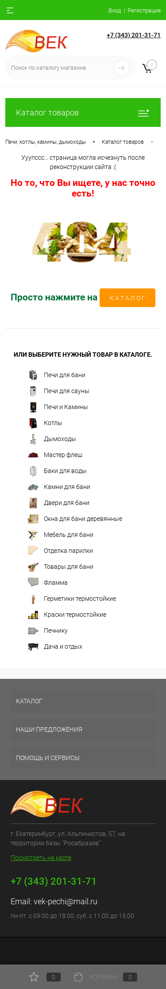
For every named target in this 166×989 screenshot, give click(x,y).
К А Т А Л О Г (127, 298)
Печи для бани (56, 375)
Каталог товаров (83, 112)
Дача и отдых (55, 647)
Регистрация (144, 10)
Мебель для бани (60, 535)
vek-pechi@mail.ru (65, 901)
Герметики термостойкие (72, 599)
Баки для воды (57, 471)
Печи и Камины (58, 407)
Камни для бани (59, 487)
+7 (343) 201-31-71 (134, 35)
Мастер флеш (55, 455)
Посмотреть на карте (41, 857)
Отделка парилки (60, 551)
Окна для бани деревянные (75, 519)
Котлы (45, 423)
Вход (114, 10)
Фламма (48, 583)
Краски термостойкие (67, 615)
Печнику (48, 631)
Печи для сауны (58, 391)
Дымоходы (52, 439)
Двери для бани (58, 503)
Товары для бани (60, 567)
